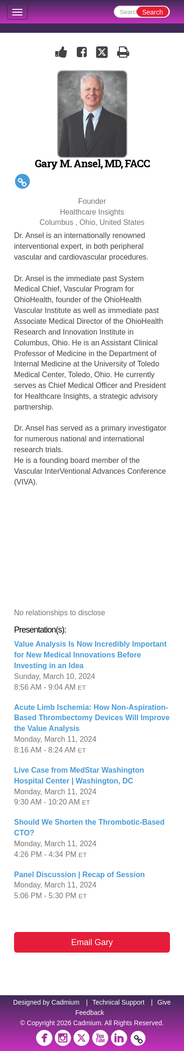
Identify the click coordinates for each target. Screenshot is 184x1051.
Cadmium (66, 1002)
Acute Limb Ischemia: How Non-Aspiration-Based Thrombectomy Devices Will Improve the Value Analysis (91, 718)
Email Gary (92, 942)
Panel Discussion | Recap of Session (79, 875)
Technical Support (118, 1002)
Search (152, 12)
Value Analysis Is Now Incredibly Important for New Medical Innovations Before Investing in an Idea (90, 655)
